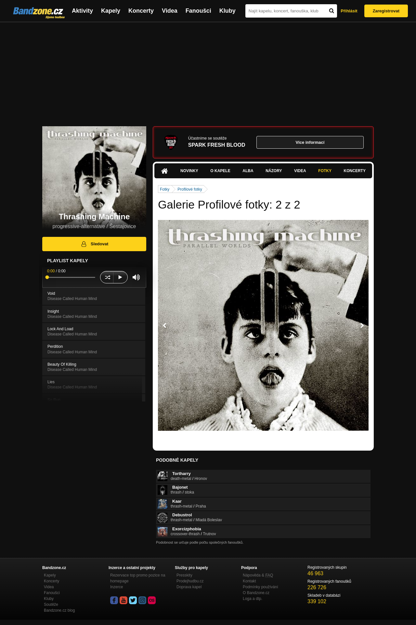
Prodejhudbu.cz (189, 581)
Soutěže (51, 604)
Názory (274, 171)
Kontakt (249, 581)
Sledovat (94, 244)
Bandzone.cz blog (59, 610)
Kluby (227, 10)
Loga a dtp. (252, 598)
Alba (247, 171)
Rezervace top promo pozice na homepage (137, 578)
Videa (169, 10)
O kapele (220, 171)
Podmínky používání (260, 587)
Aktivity (82, 10)
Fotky (325, 171)
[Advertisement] (208, 70)
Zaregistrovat (386, 10)
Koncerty (141, 10)
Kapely (110, 10)
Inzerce (116, 587)
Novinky (189, 171)
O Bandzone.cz (256, 593)
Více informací (309, 142)
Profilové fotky (189, 189)
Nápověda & (258, 575)
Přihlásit (349, 10)
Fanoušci (198, 10)
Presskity (184, 575)
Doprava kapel (189, 587)
